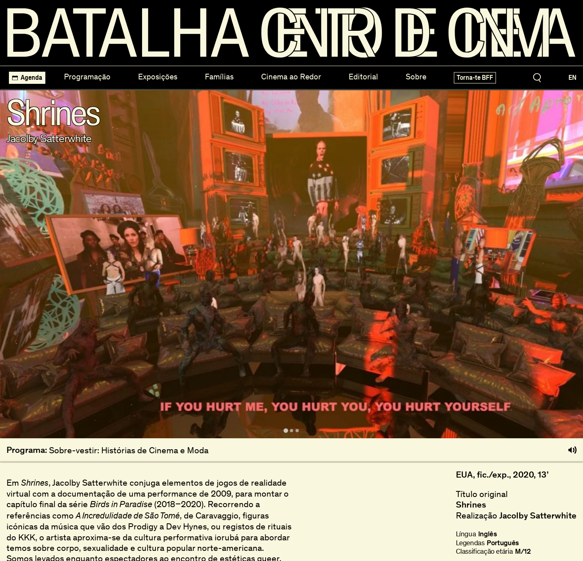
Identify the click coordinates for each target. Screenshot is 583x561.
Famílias (219, 76)
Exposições (157, 76)
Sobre (416, 76)
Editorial (363, 76)
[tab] (285, 430)
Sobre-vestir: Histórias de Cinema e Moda (129, 450)
